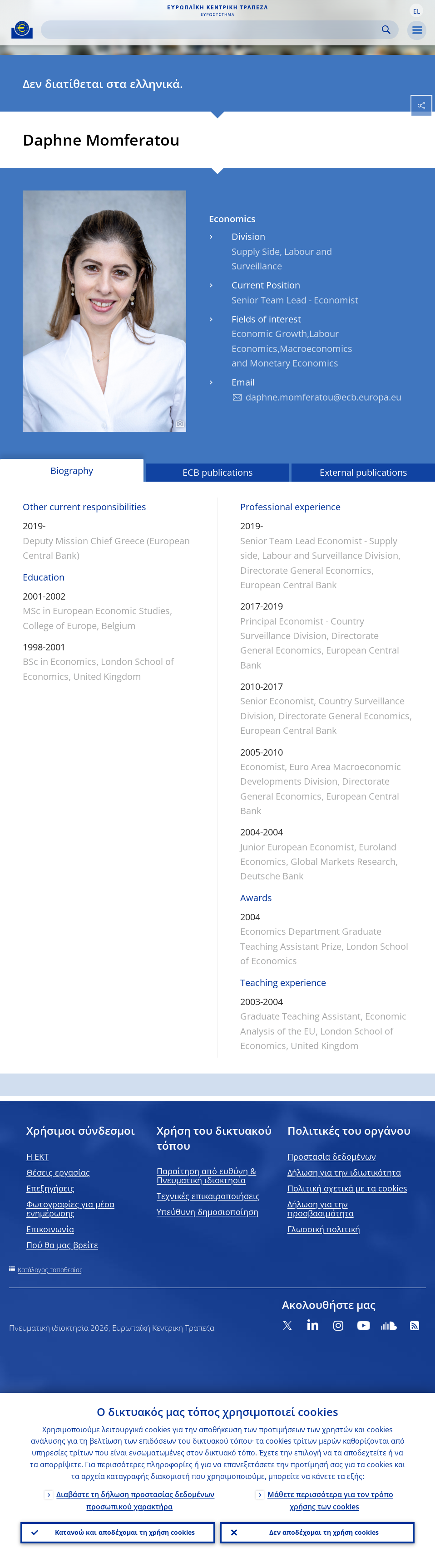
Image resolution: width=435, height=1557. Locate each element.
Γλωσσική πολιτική (323, 1229)
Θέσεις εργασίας (58, 1172)
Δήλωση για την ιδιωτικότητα (344, 1172)
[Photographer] (178, 424)
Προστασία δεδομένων (331, 1156)
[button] (416, 10)
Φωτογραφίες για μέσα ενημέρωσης (70, 1209)
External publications (363, 472)
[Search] (212, 30)
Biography (71, 470)
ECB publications (218, 472)
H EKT (37, 1156)
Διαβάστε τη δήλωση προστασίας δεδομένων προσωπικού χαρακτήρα (135, 1500)
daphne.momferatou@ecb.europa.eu (323, 397)
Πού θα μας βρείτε (62, 1245)
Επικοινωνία (50, 1229)
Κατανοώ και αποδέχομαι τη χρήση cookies (125, 1532)
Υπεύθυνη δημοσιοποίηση (207, 1211)
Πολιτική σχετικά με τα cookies (347, 1188)
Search (386, 30)
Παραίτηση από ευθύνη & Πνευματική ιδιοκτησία (206, 1176)
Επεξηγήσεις (50, 1188)
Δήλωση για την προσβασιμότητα (320, 1209)
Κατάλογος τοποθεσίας (50, 1269)
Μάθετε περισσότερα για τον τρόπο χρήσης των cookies (330, 1500)
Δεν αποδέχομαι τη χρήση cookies (324, 1532)
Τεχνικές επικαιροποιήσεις (208, 1196)
